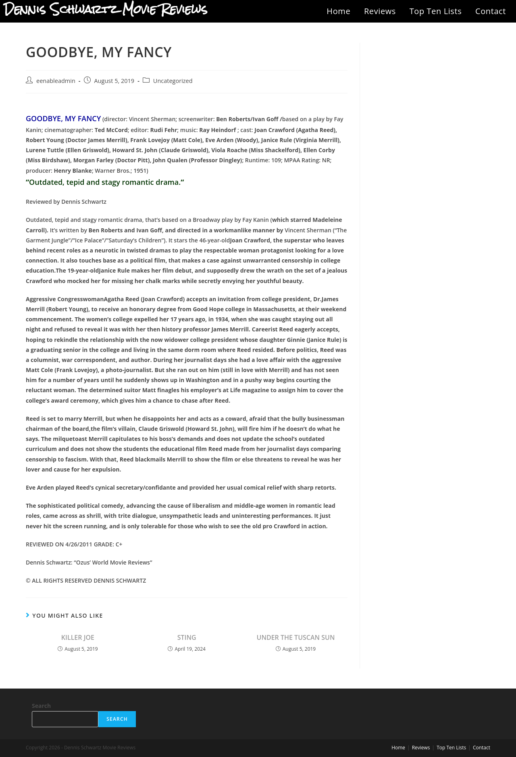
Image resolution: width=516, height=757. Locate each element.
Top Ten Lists (436, 11)
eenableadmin (55, 81)
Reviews (380, 11)
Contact (490, 11)
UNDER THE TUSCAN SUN (296, 637)
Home (338, 11)
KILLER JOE (77, 637)
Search (41, 705)
